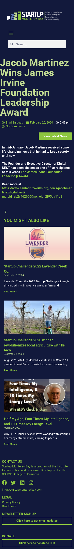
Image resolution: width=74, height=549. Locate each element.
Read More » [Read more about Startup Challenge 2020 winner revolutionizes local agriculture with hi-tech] (10, 370)
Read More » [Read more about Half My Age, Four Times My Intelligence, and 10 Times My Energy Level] (10, 444)
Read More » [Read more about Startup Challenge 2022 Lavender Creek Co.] (10, 291)
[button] (11, 33)
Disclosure (9, 506)
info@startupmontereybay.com (22, 489)
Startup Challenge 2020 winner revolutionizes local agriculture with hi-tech (35, 345)
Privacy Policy (11, 502)
